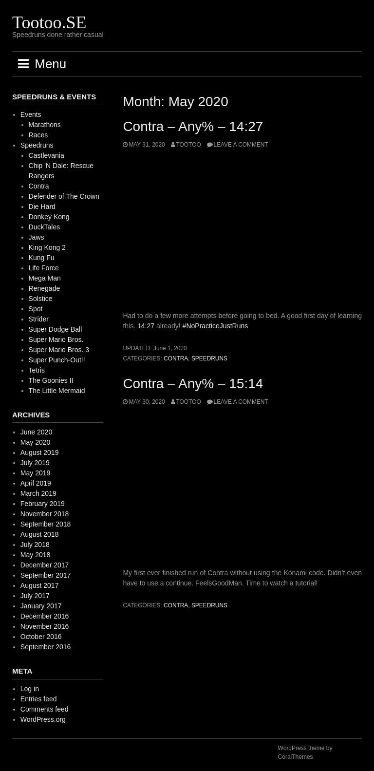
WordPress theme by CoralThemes (305, 752)
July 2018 (35, 544)
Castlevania (46, 155)
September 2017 (45, 575)
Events (30, 114)
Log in (29, 689)
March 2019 (38, 493)
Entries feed (38, 699)
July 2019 (35, 463)
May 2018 (35, 555)
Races (38, 135)
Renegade (44, 288)
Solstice (41, 298)
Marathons (45, 125)
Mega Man (45, 278)
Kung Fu (42, 258)
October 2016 (41, 636)
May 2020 (35, 442)
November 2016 (44, 626)
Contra (176, 358)
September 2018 (45, 524)
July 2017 (35, 596)
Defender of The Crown (64, 196)
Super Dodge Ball (55, 329)
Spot (36, 309)
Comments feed (44, 709)
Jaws (36, 237)
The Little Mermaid (57, 391)
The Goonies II (51, 380)
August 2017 (39, 585)
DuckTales (44, 227)
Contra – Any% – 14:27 (193, 126)
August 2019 (39, 452)
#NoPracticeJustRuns (215, 326)
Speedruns (209, 358)
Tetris (37, 370)
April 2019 (35, 483)
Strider (39, 319)
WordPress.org (43, 719)
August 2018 (39, 534)
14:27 (145, 326)
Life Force (44, 268)
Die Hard (42, 206)
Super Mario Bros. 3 (59, 350)
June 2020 (36, 432)
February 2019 (42, 504)
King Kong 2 (47, 247)
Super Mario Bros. (56, 339)
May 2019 (35, 473)
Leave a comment (241, 144)
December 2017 (44, 565)
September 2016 (45, 647)
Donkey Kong (49, 217)
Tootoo (188, 144)
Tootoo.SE (49, 22)
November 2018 (44, 514)
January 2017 (41, 606)
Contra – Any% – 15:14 (193, 383)
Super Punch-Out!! (57, 360)
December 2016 (44, 616)
